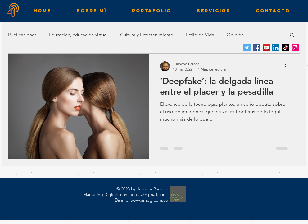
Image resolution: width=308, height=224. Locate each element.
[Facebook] (256, 47)
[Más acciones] (287, 66)
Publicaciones (22, 35)
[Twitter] (247, 47)
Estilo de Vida (200, 35)
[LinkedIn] (275, 47)
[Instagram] (295, 47)
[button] (292, 35)
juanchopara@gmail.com (143, 194)
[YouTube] (266, 47)
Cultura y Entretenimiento (146, 35)
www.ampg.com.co (149, 200)
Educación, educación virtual (78, 35)
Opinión (235, 35)
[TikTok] (285, 47)
